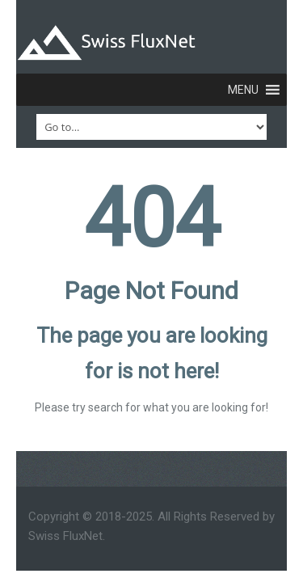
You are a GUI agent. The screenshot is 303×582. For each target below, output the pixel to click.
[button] (243, 90)
